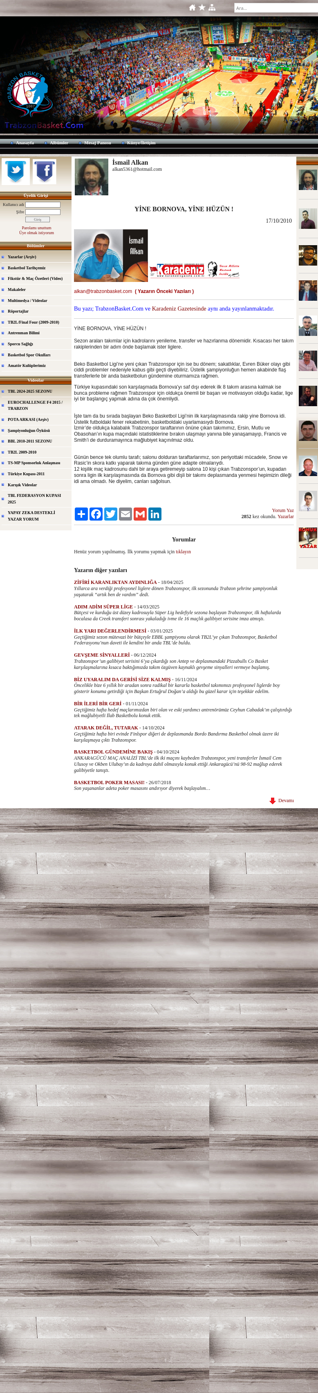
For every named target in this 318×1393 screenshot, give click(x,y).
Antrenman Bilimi (24, 333)
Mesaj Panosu (97, 142)
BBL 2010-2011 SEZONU (30, 441)
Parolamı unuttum (37, 228)
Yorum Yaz (283, 510)
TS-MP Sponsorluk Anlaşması (34, 463)
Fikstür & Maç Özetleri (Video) (35, 278)
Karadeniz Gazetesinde (179, 308)
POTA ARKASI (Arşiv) (28, 419)
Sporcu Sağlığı (20, 344)
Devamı (281, 800)
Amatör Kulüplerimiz (27, 365)
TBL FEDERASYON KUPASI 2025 (34, 498)
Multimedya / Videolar (27, 300)
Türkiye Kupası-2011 (26, 474)
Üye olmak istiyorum (36, 232)
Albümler (59, 142)
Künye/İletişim (141, 142)
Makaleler (17, 289)
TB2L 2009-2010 (22, 452)
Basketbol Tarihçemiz (27, 268)
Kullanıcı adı (13, 204)
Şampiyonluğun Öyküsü (29, 430)
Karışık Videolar (22, 485)
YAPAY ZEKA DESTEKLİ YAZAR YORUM (31, 515)
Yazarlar (286, 516)
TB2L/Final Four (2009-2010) (33, 322)
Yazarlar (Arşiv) (22, 257)
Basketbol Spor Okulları (29, 355)
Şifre (20, 212)
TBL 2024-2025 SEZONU (30, 391)
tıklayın (183, 552)
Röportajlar (18, 311)
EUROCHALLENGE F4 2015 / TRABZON (35, 405)
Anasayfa (25, 142)
